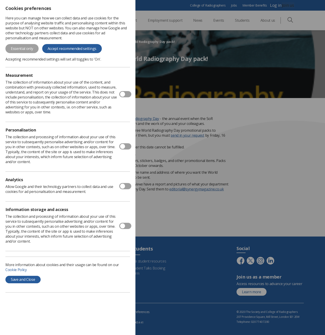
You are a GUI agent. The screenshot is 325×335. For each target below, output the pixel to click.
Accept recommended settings (72, 48)
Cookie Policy (16, 269)
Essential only (22, 48)
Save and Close (23, 279)
